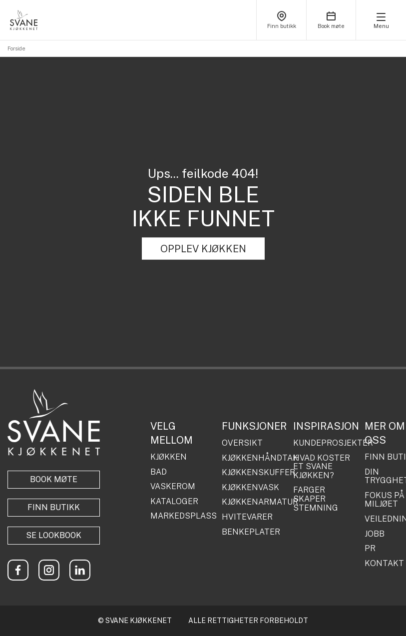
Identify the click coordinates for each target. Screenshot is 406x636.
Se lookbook (53, 535)
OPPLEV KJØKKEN (203, 249)
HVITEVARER (247, 517)
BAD (158, 472)
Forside (16, 48)
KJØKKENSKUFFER (254, 472)
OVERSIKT (242, 443)
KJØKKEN (168, 457)
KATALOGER (174, 501)
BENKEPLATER (251, 532)
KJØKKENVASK (250, 487)
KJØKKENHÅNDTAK (254, 458)
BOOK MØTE (53, 479)
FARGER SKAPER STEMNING (315, 499)
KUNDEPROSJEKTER (325, 443)
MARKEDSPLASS (182, 516)
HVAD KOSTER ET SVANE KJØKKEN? (321, 467)
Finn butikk (53, 507)
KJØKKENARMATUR (254, 502)
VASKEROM (172, 486)
